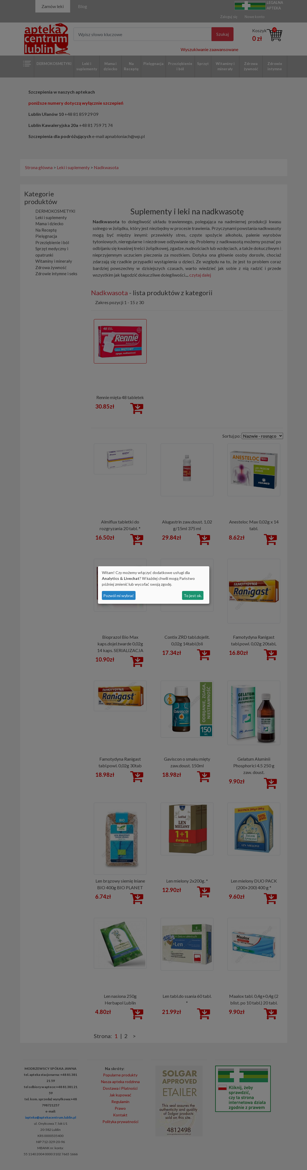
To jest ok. (193, 595)
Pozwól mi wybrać (118, 595)
